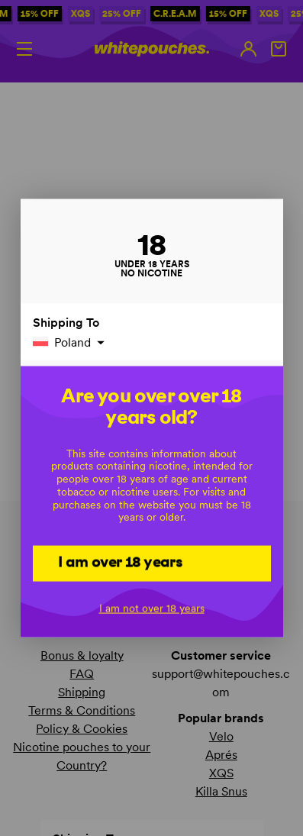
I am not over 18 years (152, 608)
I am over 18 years (120, 562)
